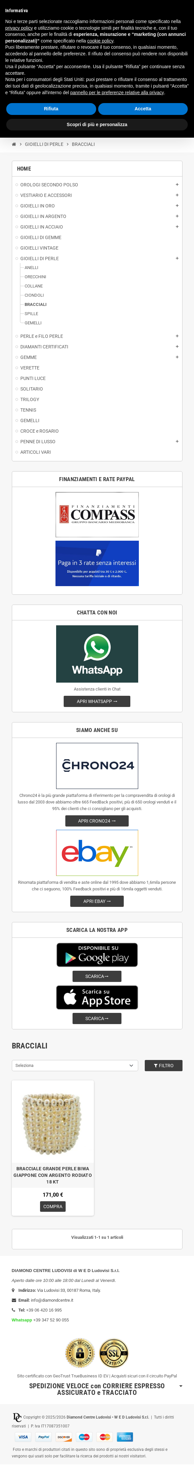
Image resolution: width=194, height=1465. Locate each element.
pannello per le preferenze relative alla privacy (117, 92)
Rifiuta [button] (51, 108)
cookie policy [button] (100, 40)
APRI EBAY (97, 901)
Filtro (163, 1065)
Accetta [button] (143, 108)
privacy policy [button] (19, 28)
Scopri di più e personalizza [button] (97, 124)
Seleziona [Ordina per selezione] (24, 1065)
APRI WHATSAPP (97, 701)
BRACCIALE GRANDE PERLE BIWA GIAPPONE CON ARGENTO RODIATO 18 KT (52, 1175)
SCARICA (97, 976)
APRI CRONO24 (97, 821)
